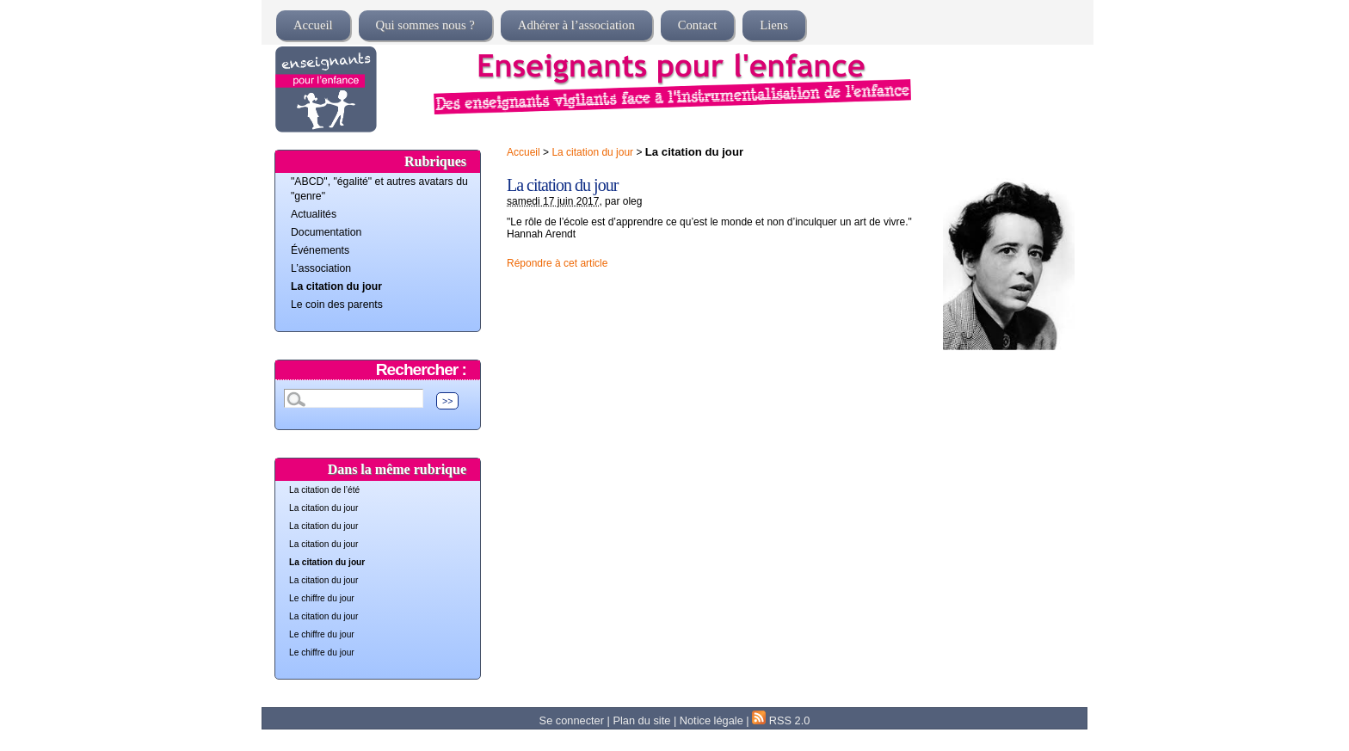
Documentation (326, 232)
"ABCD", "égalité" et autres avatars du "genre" (379, 188)
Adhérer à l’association (576, 25)
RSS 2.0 (781, 720)
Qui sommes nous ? (425, 25)
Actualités (313, 214)
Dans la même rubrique (397, 469)
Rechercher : (421, 369)
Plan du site (641, 720)
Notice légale (711, 720)
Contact (698, 25)
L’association (321, 268)
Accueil (313, 25)
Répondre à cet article (557, 263)
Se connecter (571, 720)
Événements (320, 250)
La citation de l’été (324, 490)
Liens (774, 25)
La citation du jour (592, 152)
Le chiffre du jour (321, 598)
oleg (633, 201)
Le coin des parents (337, 305)
